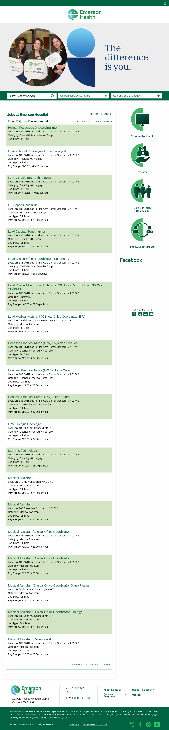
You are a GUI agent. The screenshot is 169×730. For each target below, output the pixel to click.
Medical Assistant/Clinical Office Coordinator (39, 531)
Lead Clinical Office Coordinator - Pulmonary (38, 258)
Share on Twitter (140, 314)
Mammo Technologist (23, 450)
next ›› (108, 121)
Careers (137, 695)
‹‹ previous (78, 121)
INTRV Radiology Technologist (29, 177)
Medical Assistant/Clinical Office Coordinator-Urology (45, 612)
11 (104, 121)
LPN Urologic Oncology (24, 424)
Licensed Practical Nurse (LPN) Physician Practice (43, 343)
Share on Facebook (134, 314)
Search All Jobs (99, 113)
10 (101, 121)
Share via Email (151, 314)
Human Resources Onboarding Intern (33, 127)
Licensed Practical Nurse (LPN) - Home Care (39, 370)
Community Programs (110, 695)
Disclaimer (74, 725)
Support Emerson (142, 690)
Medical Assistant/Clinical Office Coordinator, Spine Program (50, 585)
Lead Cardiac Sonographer (26, 231)
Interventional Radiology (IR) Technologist (37, 151)
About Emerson (113, 690)
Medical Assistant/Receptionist (29, 639)
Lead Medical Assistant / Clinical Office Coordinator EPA (46, 316)
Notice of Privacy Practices (95, 725)
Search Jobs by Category (75, 95)
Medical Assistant (20, 478)
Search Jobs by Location (127, 95)
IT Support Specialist (22, 205)
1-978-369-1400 (81, 698)
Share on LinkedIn (145, 314)
